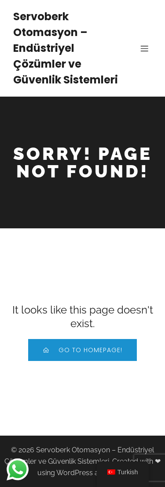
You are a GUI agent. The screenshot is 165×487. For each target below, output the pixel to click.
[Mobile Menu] (144, 48)
